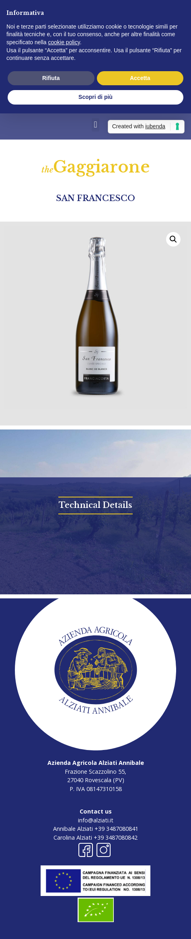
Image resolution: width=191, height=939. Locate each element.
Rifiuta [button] (51, 78)
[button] (95, 125)
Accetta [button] (140, 78)
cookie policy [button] (64, 42)
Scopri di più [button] (95, 97)
